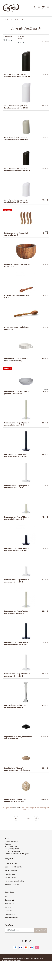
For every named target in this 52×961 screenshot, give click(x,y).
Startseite (6, 20)
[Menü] (49, 7)
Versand (8, 907)
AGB (6, 896)
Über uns (8, 911)
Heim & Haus (10, 874)
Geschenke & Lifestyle (13, 867)
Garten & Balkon (11, 870)
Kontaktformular (11, 918)
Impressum (9, 903)
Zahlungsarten (10, 914)
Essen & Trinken (11, 863)
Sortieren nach (22, 38)
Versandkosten (16, 808)
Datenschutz (9, 900)
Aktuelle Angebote (12, 885)
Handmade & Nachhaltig (14, 881)
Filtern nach (7, 36)
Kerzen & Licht (10, 877)
